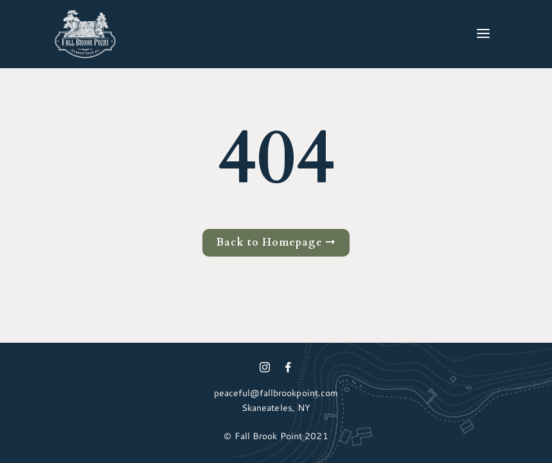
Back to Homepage (276, 242)
